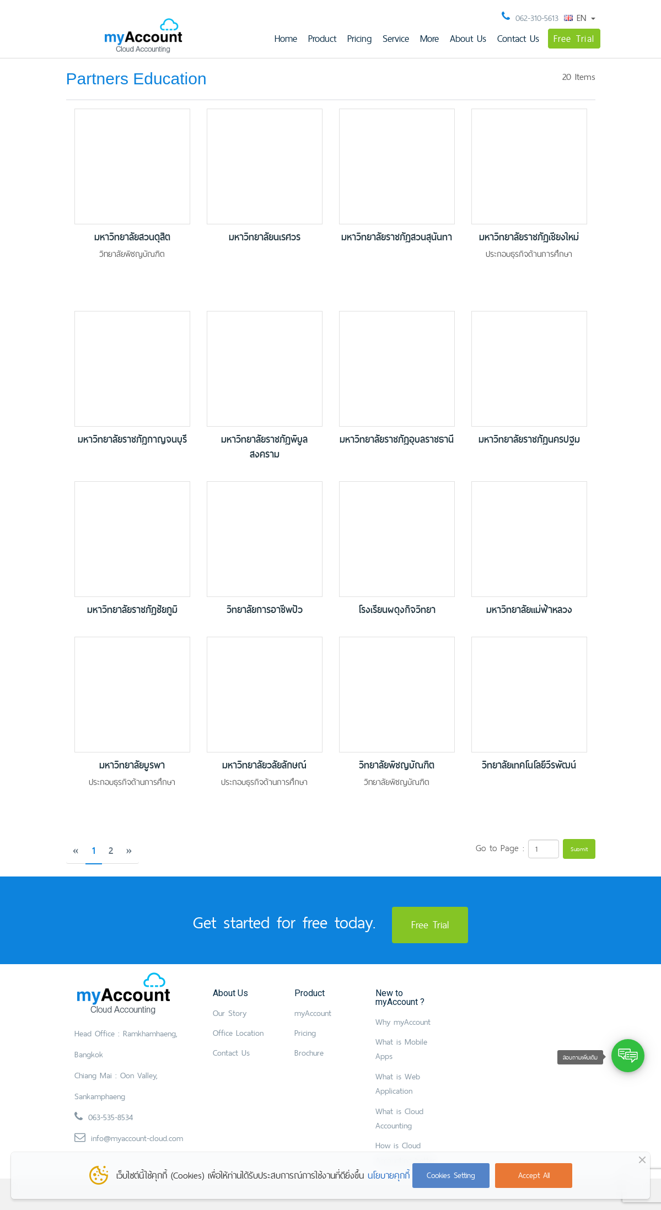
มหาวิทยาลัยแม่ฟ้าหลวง (529, 610)
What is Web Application (397, 1083)
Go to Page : (500, 848)
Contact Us (518, 38)
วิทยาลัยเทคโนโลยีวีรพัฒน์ (529, 765)
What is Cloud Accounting (399, 1118)
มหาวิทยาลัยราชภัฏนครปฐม (529, 439)
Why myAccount (403, 1022)
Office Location (238, 1033)
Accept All (534, 1175)
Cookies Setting (451, 1175)
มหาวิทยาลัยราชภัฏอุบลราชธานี (397, 439)
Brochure (309, 1053)
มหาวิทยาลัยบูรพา (132, 765)
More (429, 38)
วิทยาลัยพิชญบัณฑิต (396, 765)
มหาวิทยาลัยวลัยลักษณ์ (264, 765)
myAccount (312, 1013)
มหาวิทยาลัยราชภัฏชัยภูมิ (132, 610)
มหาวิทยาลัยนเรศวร (264, 237)
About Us (468, 38)
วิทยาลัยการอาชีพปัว (265, 610)
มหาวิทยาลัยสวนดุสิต (132, 237)
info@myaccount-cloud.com (137, 1138)
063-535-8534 (110, 1117)
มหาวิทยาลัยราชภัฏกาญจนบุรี (132, 439)
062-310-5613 (536, 18)
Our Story (229, 1013)
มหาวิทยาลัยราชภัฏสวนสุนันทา (396, 237)
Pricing (359, 38)
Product (322, 38)
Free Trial (574, 38)
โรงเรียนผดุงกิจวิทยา (397, 610)
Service (396, 38)
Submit (579, 849)
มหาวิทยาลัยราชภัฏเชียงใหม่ (529, 237)
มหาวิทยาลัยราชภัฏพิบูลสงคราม (264, 447)
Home (286, 38)
